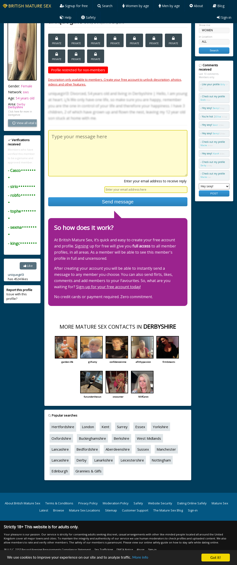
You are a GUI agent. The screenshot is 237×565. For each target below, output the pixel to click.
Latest (43, 510)
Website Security (160, 503)
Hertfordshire (62, 426)
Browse (58, 510)
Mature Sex (220, 503)
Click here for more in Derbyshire (20, 113)
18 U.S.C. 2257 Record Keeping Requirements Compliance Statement (47, 549)
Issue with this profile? (19, 294)
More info (142, 558)
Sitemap (111, 510)
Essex (140, 426)
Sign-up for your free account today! (108, 286)
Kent (105, 426)
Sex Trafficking (103, 549)
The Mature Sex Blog (168, 510)
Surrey (122, 426)
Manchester (166, 449)
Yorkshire (160, 426)
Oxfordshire (61, 438)
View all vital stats (24, 123)
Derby (81, 460)
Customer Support (135, 510)
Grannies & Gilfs (88, 471)
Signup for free (74, 6)
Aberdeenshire (118, 449)
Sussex (143, 449)
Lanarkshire (103, 460)
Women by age (135, 6)
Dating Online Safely (192, 503)
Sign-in (224, 17)
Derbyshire (15, 107)
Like (28, 266)
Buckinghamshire (92, 438)
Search (105, 6)
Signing (81, 246)
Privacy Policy (88, 503)
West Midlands (149, 438)
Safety (88, 17)
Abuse (140, 549)
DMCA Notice (124, 549)
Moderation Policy (116, 503)
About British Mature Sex (22, 503)
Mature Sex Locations (84, 510)
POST (214, 193)
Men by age (169, 6)
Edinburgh (59, 471)
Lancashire (60, 449)
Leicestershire (132, 460)
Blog (218, 6)
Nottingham (161, 460)
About (196, 6)
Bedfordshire (87, 449)
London (88, 426)
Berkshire (121, 438)
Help (65, 17)
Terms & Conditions (59, 503)
